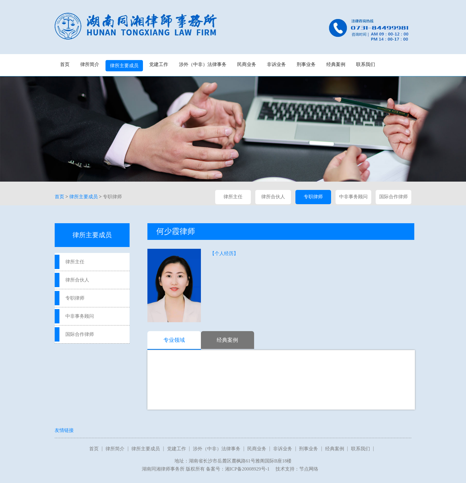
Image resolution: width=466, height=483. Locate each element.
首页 (65, 64)
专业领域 (174, 340)
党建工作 (158, 64)
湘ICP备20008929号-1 (247, 468)
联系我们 (365, 64)
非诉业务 (276, 64)
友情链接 (64, 430)
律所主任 (233, 196)
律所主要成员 (124, 65)
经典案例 (335, 64)
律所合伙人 (273, 196)
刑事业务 (306, 64)
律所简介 (89, 64)
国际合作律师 (393, 196)
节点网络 (308, 468)
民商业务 (246, 64)
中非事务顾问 (353, 196)
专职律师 (112, 196)
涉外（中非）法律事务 (202, 64)
